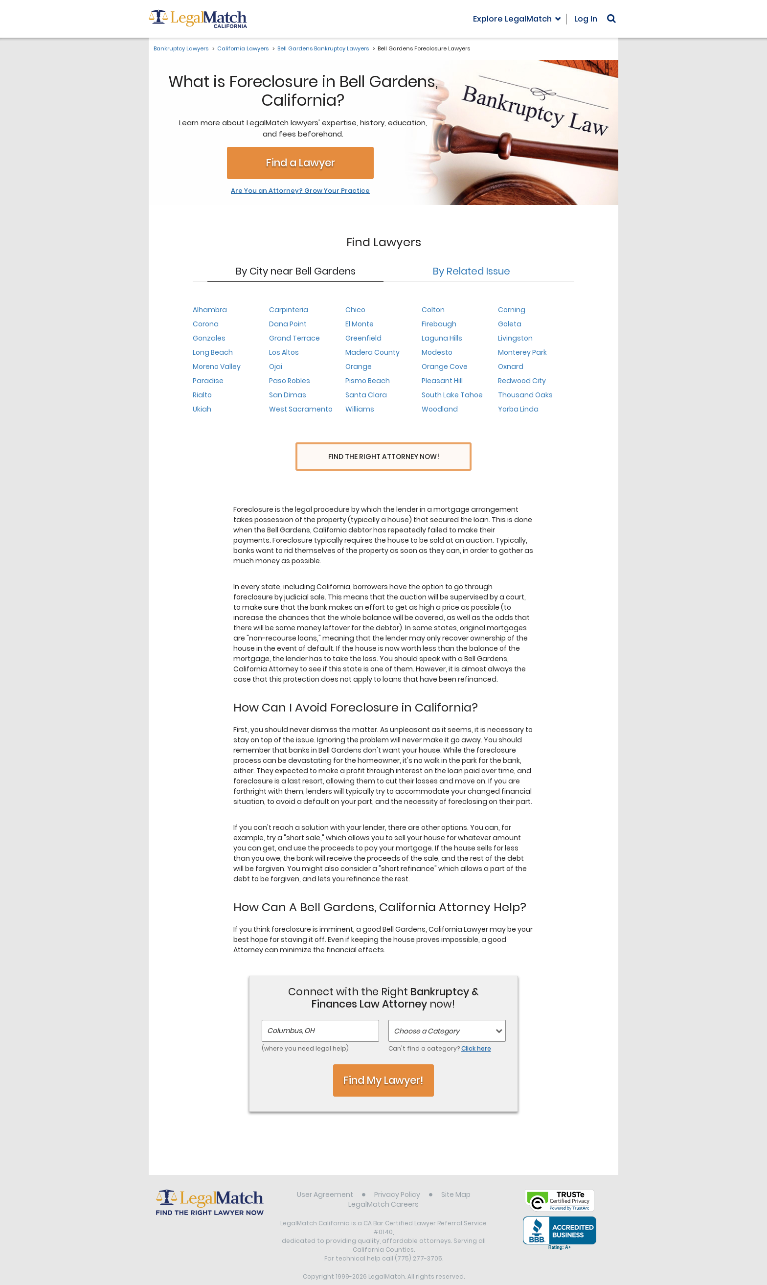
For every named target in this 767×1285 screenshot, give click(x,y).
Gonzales (209, 338)
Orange (358, 366)
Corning (511, 310)
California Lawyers (243, 48)
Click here (476, 1031)
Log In (585, 18)
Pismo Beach (367, 381)
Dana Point (288, 324)
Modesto (437, 352)
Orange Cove (445, 366)
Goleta (509, 324)
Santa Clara (366, 395)
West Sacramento (301, 409)
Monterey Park (522, 352)
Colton (433, 310)
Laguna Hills (442, 338)
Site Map (456, 1176)
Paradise (208, 381)
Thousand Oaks (525, 395)
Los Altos (284, 352)
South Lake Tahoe (452, 395)
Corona (206, 324)
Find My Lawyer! (383, 1062)
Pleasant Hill (442, 381)
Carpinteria (288, 310)
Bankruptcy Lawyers (181, 48)
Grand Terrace (294, 338)
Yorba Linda (518, 409)
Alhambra (210, 310)
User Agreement (325, 1176)
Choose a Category (426, 1013)
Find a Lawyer (300, 163)
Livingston (515, 338)
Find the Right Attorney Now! (383, 456)
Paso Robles (289, 381)
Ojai (275, 366)
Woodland (440, 409)
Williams (359, 409)
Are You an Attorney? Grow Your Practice (300, 190)
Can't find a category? (439, 1031)
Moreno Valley (217, 366)
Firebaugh (439, 324)
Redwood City (522, 381)
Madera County (372, 352)
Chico (355, 310)
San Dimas (287, 395)
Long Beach (213, 352)
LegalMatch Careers (383, 1186)
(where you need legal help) (305, 1031)
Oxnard (510, 366)
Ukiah (202, 409)
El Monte (359, 324)
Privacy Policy (397, 1176)
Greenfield (363, 338)
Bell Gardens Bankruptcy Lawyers (323, 48)
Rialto (202, 395)
